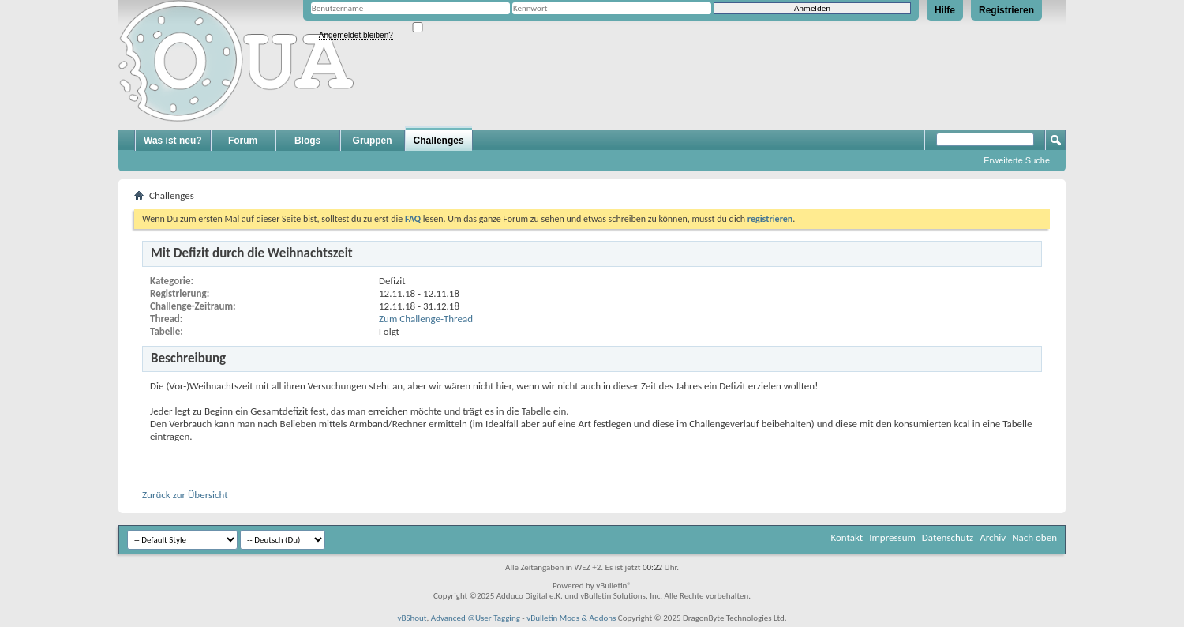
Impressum (892, 537)
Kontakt (846, 537)
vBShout (411, 618)
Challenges (439, 140)
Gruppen (372, 140)
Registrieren (1006, 10)
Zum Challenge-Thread (426, 319)
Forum (242, 140)
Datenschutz (947, 537)
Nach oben (1034, 537)
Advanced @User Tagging (475, 618)
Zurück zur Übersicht (185, 495)
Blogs (307, 140)
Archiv (993, 537)
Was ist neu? (173, 140)
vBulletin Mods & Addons (571, 618)
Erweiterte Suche (1017, 160)
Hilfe (945, 10)
